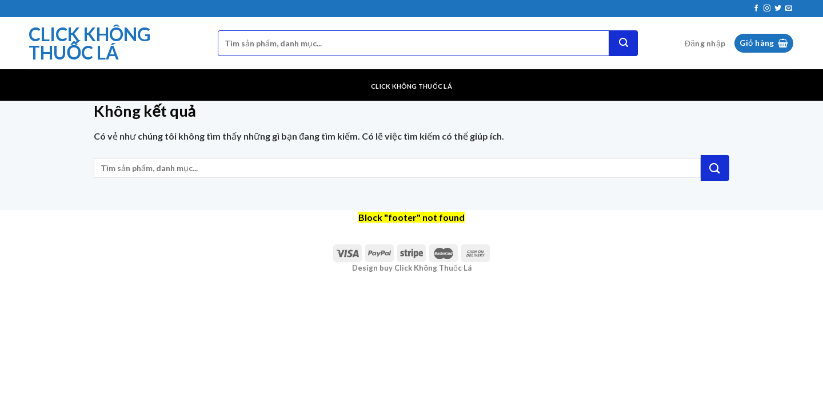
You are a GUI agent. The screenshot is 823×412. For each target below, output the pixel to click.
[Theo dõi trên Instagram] (767, 9)
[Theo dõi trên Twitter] (777, 9)
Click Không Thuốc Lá (90, 43)
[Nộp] (623, 43)
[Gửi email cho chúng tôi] (788, 9)
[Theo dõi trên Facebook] (756, 9)
